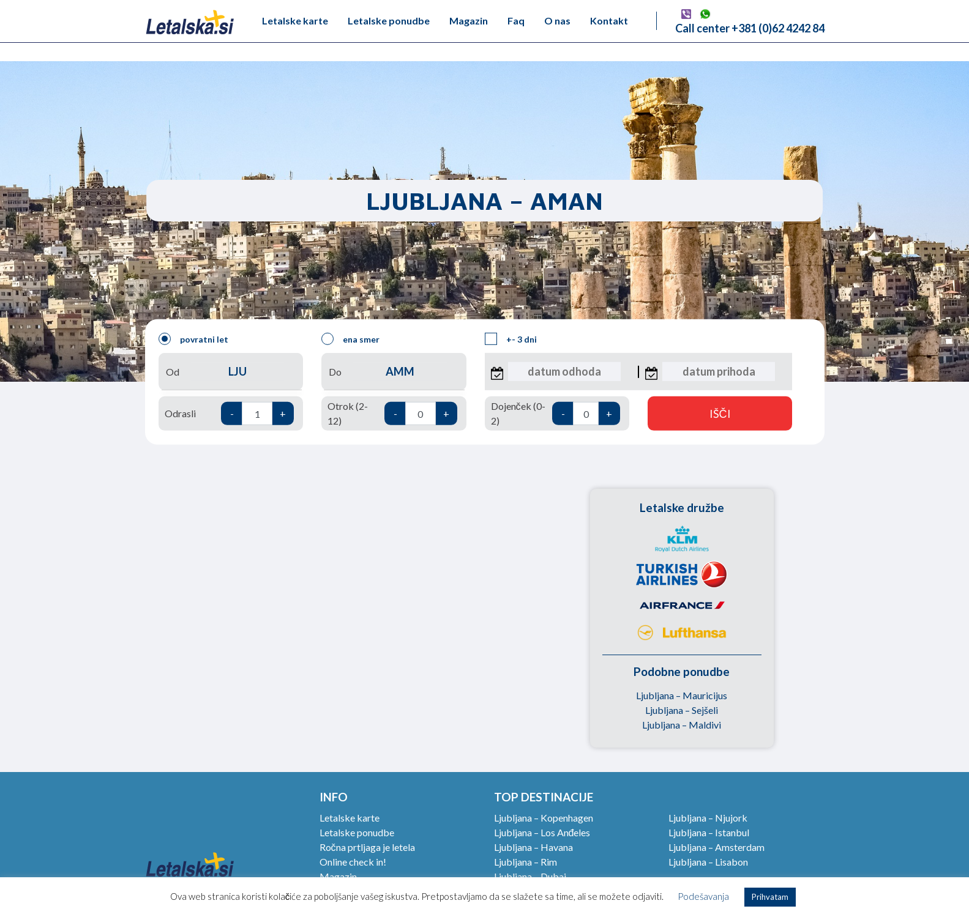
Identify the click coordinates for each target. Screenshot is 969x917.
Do (393, 372)
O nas (557, 20)
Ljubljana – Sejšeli (681, 710)
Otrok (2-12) (392, 413)
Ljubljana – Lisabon (708, 861)
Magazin (468, 20)
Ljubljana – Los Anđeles (542, 832)
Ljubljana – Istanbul (708, 832)
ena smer (350, 339)
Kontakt (609, 20)
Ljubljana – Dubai (530, 876)
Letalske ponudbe (389, 20)
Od (231, 372)
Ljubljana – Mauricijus (681, 695)
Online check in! (353, 861)
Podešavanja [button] (703, 896)
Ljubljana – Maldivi (681, 724)
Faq (516, 20)
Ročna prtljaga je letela (367, 847)
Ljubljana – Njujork (707, 817)
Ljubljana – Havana (533, 847)
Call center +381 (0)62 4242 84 (750, 28)
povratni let (193, 339)
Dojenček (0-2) (555, 413)
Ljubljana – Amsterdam (716, 847)
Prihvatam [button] (770, 897)
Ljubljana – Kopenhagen (543, 817)
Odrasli (229, 413)
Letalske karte (295, 20)
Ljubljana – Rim (525, 861)
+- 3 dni (511, 339)
